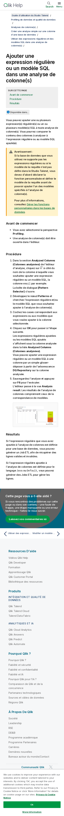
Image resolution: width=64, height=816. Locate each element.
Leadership (15, 722)
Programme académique (23, 737)
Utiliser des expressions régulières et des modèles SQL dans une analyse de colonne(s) (32, 42)
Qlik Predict (15, 638)
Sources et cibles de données (26, 697)
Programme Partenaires (23, 741)
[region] (32, 792)
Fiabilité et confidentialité (23, 669)
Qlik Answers (16, 634)
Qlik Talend (15, 605)
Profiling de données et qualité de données (33, 19)
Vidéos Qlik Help (18, 557)
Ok (31, 804)
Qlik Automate (17, 643)
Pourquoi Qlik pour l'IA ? (23, 678)
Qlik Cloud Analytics (20, 629)
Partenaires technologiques (25, 692)
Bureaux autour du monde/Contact (29, 756)
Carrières (14, 746)
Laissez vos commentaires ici (27, 518)
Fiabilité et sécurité (20, 664)
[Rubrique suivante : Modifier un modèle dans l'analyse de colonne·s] (47, 533)
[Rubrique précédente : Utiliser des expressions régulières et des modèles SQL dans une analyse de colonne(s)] (17, 533)
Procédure (16, 99)
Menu (59, 6)
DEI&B (12, 732)
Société (13, 718)
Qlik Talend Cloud (19, 610)
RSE (11, 727)
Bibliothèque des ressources (25, 581)
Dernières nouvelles (20, 751)
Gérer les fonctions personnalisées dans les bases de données (34, 208)
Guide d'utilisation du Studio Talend (30, 15)
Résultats (14, 103)
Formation (14, 567)
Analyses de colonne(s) (23, 27)
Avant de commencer (21, 94)
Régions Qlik (16, 702)
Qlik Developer (17, 562)
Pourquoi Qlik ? (17, 659)
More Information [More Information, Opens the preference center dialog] (31, 812)
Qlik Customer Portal (21, 576)
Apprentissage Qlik (20, 571)
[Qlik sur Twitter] (50, 766)
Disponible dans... (19, 112)
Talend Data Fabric (20, 615)
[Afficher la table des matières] (6, 15)
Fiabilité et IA (16, 674)
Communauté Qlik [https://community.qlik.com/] (32, 766)
